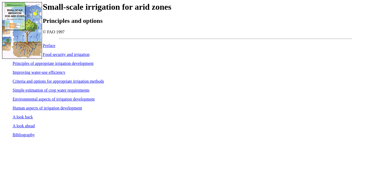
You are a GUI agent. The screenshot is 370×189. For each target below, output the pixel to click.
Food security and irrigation (66, 54)
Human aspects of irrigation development (47, 108)
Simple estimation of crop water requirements (51, 90)
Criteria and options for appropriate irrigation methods (58, 81)
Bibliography (24, 135)
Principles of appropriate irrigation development (53, 63)
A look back (23, 117)
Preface (49, 45)
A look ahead (24, 126)
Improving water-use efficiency (39, 72)
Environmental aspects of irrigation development (54, 99)
